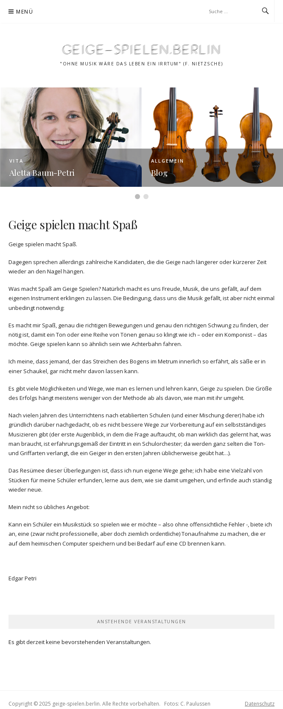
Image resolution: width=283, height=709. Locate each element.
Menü (24, 11)
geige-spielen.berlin (141, 48)
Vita (16, 161)
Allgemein (167, 161)
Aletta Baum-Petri (42, 172)
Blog (159, 172)
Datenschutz (260, 703)
